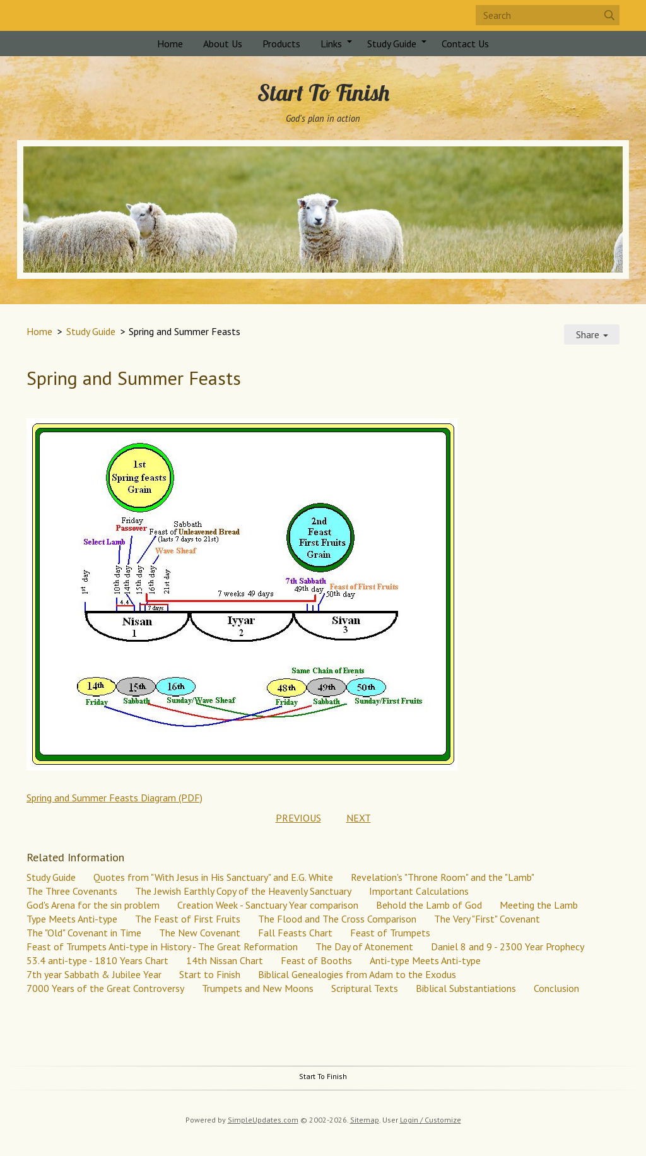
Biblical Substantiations (466, 988)
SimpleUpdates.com (263, 1119)
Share (592, 334)
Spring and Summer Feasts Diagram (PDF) (114, 797)
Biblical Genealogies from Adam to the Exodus (357, 974)
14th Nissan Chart (224, 960)
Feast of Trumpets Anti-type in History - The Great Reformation (162, 946)
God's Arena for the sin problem (93, 905)
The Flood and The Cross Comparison (337, 918)
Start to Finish (209, 974)
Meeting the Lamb (539, 905)
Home (170, 43)
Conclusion (556, 988)
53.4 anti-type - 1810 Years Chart (97, 960)
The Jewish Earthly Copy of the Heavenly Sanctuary (243, 891)
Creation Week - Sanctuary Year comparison (267, 905)
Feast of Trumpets (390, 932)
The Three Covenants (71, 891)
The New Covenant (199, 932)
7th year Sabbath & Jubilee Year (94, 974)
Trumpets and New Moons (258, 988)
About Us (222, 43)
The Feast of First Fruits (187, 918)
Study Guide (391, 43)
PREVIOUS (298, 817)
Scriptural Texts (364, 988)
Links (331, 43)
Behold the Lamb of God (429, 905)
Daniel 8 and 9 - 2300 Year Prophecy (507, 946)
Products (281, 43)
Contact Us (465, 43)
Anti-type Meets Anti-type (425, 960)
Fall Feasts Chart (295, 932)
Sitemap (364, 1119)
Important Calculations (419, 891)
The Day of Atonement (364, 946)
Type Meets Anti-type (71, 918)
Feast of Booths (316, 960)
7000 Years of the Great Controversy (105, 988)
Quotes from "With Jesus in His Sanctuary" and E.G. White (213, 877)
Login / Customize (430, 1119)
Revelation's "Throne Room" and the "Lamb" (442, 877)
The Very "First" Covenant (487, 918)
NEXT (358, 817)
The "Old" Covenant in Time (83, 932)
